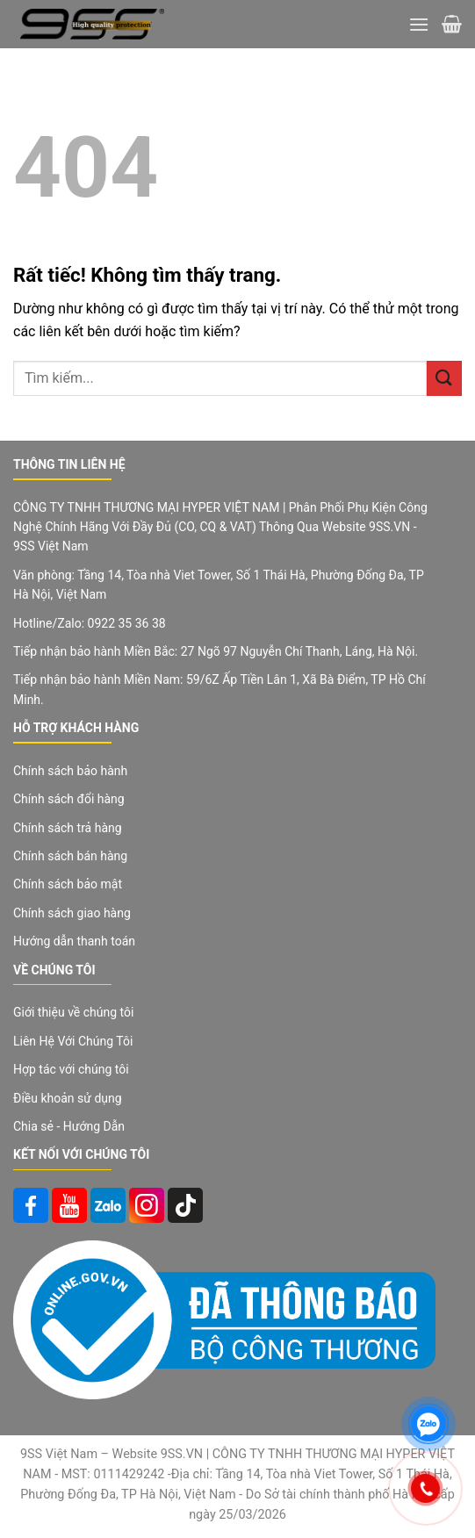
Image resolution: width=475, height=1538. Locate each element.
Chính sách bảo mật (67, 884)
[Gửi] (444, 378)
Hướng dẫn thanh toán (74, 941)
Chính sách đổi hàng (69, 799)
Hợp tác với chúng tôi (71, 1069)
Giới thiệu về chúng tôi (73, 1012)
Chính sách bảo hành (70, 771)
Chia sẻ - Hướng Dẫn (69, 1126)
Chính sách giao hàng (72, 913)
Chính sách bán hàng (70, 856)
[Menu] (418, 24)
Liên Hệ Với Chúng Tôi (73, 1041)
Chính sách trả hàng (67, 828)
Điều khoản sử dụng (67, 1098)
